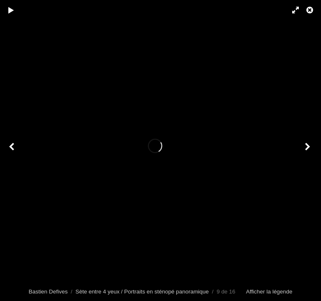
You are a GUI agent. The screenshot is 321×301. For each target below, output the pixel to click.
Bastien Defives (48, 291)
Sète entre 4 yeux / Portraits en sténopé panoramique (142, 291)
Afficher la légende (269, 291)
